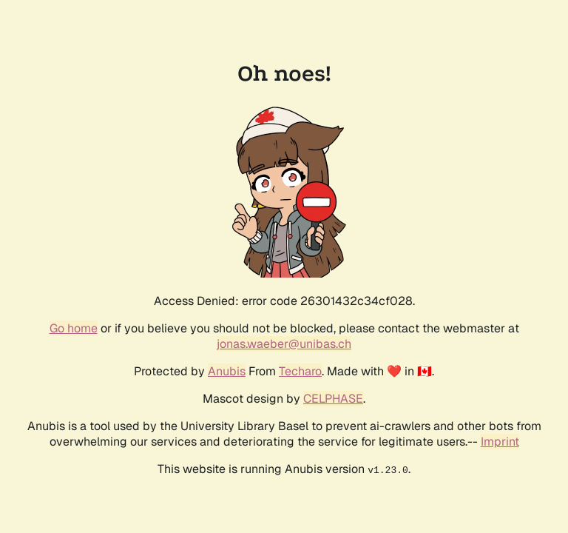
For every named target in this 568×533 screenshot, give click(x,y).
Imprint (500, 441)
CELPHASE (333, 398)
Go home (74, 328)
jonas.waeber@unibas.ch (284, 344)
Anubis (227, 371)
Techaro (300, 371)
